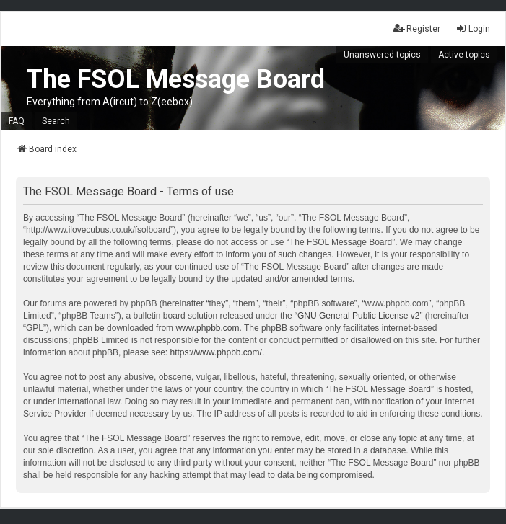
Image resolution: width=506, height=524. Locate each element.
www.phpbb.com (207, 328)
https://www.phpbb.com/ (215, 352)
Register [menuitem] (416, 28)
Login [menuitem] (472, 28)
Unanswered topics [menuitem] (382, 55)
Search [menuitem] (56, 121)
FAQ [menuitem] (17, 121)
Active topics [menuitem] (464, 55)
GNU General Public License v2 (358, 316)
